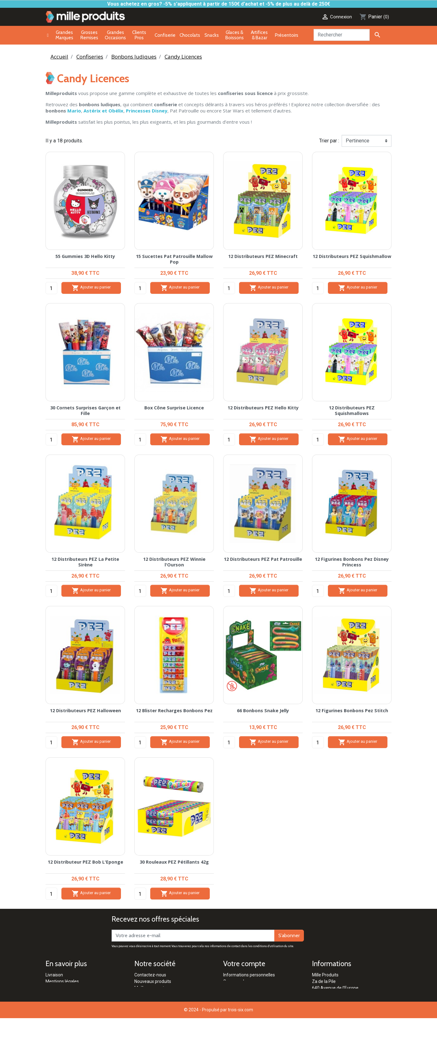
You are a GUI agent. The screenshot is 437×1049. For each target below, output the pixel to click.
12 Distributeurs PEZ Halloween (85, 710)
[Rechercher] (342, 35)
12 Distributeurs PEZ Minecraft (263, 256)
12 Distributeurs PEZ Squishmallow (352, 256)
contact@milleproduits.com (339, 1007)
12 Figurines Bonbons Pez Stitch (351, 710)
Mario (74, 110)
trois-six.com (240, 1040)
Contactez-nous (150, 974)
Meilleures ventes (151, 987)
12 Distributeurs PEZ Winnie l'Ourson (174, 561)
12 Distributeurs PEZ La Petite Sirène (85, 561)
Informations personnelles (249, 974)
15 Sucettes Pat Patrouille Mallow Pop (174, 259)
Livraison (54, 974)
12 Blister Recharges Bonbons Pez (174, 710)
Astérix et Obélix (103, 110)
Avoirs (229, 987)
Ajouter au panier (91, 288)
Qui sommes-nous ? (154, 1014)
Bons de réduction (241, 1001)
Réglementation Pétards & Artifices (169, 1007)
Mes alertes (234, 1007)
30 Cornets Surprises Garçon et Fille (85, 410)
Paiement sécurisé (64, 987)
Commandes (236, 981)
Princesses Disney (146, 110)
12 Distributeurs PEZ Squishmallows (352, 410)
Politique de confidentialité (72, 1001)
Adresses (232, 994)
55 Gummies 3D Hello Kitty (85, 256)
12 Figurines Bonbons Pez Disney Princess (352, 561)
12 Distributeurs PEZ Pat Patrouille (263, 559)
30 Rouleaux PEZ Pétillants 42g (174, 862)
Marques (143, 994)
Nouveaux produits (152, 981)
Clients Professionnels (156, 1001)
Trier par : (329, 141)
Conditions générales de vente (75, 994)
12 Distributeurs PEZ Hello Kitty (263, 408)
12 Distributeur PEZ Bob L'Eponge (85, 862)
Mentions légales (62, 981)
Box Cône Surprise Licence (174, 408)
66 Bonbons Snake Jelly (263, 710)
